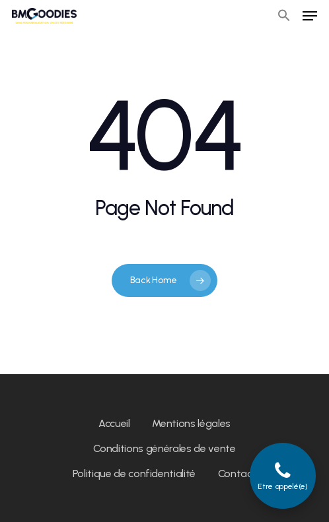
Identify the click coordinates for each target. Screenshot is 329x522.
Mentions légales (191, 423)
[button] (284, 16)
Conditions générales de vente (164, 448)
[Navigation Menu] (310, 15)
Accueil (114, 423)
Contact (237, 473)
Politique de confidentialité (134, 473)
